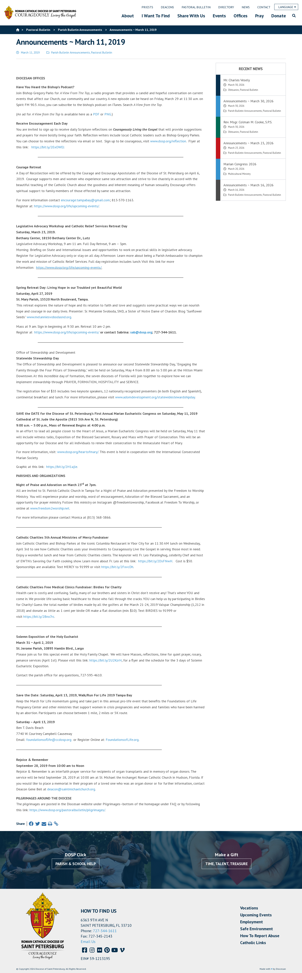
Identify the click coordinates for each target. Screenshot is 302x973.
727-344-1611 (105, 930)
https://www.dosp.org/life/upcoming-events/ (66, 206)
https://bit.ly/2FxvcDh (117, 567)
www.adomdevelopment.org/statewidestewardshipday (155, 397)
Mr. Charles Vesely (236, 80)
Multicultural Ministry (239, 173)
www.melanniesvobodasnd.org (49, 317)
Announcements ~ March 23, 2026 (248, 143)
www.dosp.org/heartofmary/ (77, 452)
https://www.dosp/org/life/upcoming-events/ (69, 267)
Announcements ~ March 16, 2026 (248, 185)
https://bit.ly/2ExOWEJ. (48, 147)
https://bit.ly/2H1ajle (61, 466)
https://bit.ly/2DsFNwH (155, 561)
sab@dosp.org (141, 332)
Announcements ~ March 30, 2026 (248, 101)
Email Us (88, 941)
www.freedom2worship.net (49, 508)
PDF (96, 114)
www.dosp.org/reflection (168, 141)
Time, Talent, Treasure (226, 863)
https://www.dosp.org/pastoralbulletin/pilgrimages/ (67, 810)
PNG (107, 114)
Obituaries (233, 90)
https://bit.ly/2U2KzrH (105, 660)
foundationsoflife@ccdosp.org (48, 739)
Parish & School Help (75, 863)
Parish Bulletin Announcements (70, 52)
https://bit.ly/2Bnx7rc (38, 616)
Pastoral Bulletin (101, 52)
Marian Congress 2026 (239, 164)
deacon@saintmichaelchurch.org (71, 789)
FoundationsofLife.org (122, 739)
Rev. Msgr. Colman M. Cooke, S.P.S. (247, 122)
